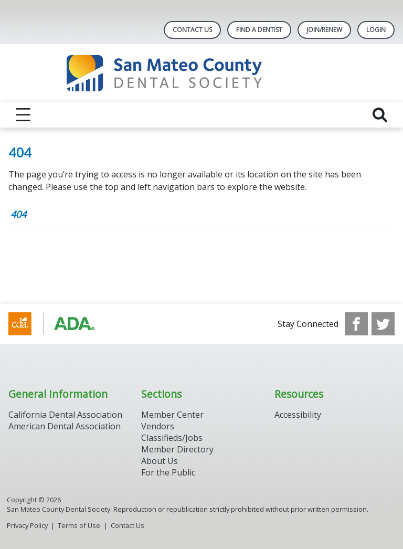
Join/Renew (324, 29)
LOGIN (376, 29)
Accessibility (297, 414)
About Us (159, 461)
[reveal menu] (23, 115)
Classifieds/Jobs (172, 438)
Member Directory (177, 449)
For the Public (168, 472)
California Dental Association (65, 414)
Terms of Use (79, 525)
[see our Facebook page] (356, 323)
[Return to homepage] (201, 73)
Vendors (157, 426)
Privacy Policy (27, 525)
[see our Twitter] (383, 323)
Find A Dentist (259, 29)
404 (18, 214)
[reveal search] (380, 115)
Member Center (172, 414)
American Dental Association (64, 426)
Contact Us (192, 29)
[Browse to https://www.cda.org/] (61, 323)
